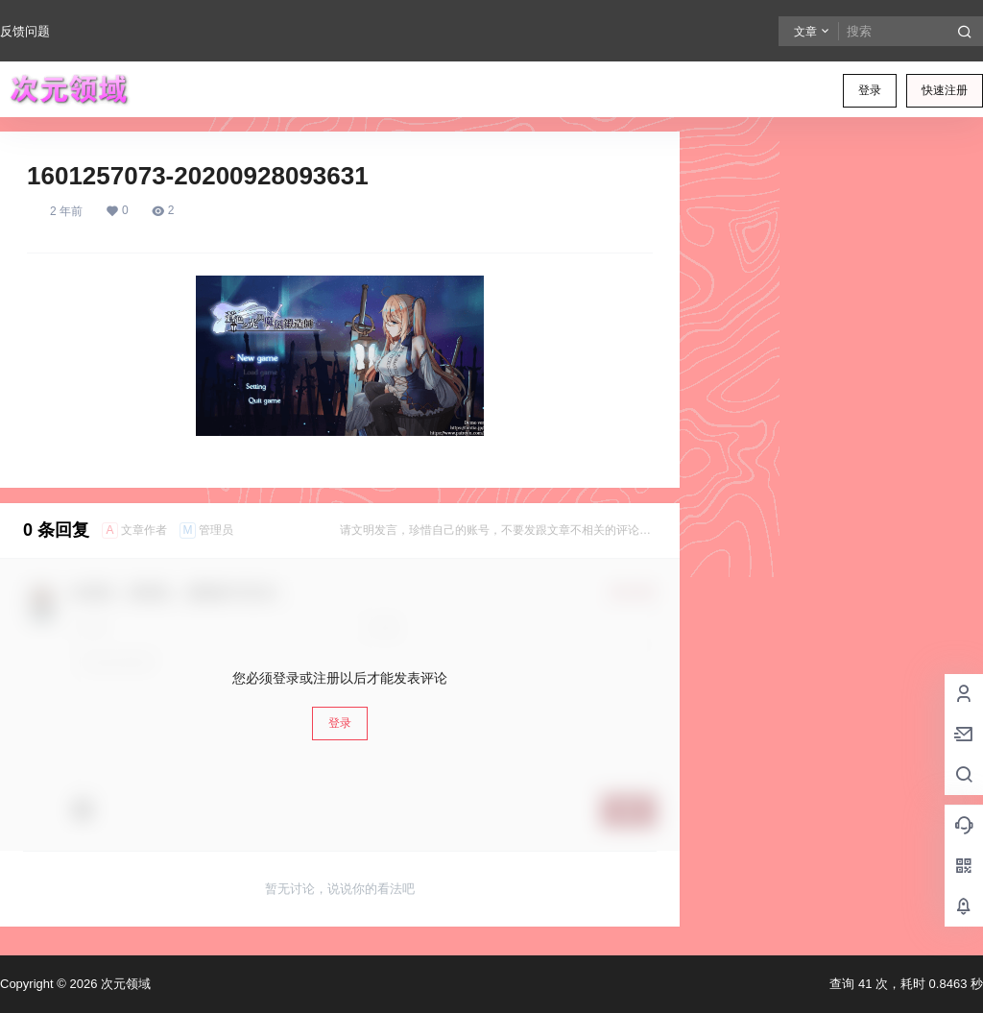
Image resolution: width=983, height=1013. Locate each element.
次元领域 (124, 984)
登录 (869, 90)
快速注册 (945, 90)
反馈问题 (25, 31)
